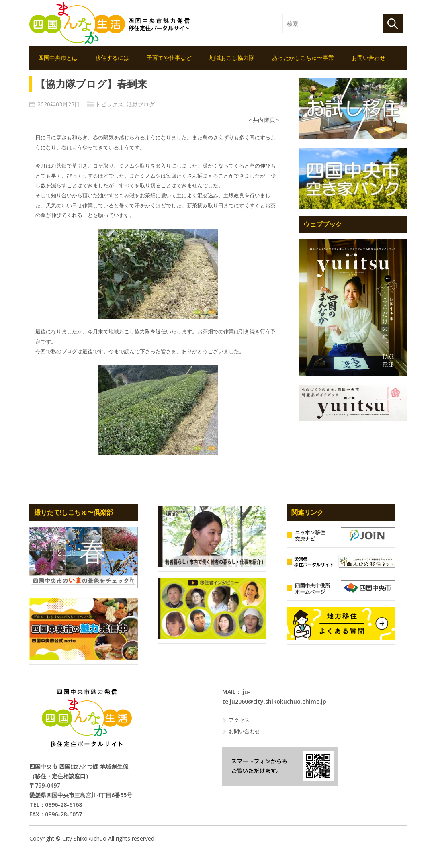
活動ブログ (141, 104)
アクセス (239, 720)
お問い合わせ (368, 57)
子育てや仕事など (169, 57)
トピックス (109, 104)
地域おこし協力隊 (231, 57)
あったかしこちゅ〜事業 (303, 57)
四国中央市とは (58, 57)
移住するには (112, 57)
